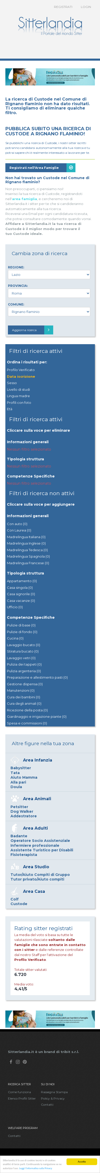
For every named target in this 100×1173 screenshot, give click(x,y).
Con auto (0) (17, 524)
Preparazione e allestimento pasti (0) (37, 677)
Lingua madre (18, 396)
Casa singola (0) (20, 587)
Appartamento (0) (22, 581)
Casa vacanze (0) (21, 601)
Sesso (12, 383)
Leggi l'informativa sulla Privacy (35, 1168)
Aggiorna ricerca (32, 329)
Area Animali (37, 798)
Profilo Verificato (21, 370)
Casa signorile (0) (21, 594)
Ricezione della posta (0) (27, 710)
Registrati (63, 7)
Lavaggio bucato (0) (23, 645)
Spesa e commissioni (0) (27, 723)
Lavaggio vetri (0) (21, 658)
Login (86, 7)
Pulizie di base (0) (21, 625)
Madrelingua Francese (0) (28, 563)
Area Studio (36, 866)
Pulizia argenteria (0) (24, 671)
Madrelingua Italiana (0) (26, 537)
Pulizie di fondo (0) (22, 632)
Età (9, 409)
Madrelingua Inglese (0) (26, 543)
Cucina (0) (15, 638)
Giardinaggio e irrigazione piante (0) (36, 716)
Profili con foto (19, 402)
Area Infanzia (37, 760)
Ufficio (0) (15, 607)
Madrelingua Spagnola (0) (28, 556)
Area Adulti (35, 828)
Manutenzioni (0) (21, 690)
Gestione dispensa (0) (25, 684)
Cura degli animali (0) (24, 703)
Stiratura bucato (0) (23, 651)
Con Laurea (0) (19, 530)
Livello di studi (18, 389)
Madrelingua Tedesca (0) (27, 550)
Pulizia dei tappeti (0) (24, 664)
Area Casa (34, 891)
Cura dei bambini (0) (23, 697)
